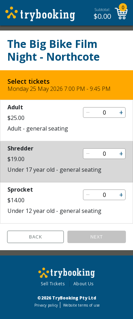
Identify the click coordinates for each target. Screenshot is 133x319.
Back (35, 236)
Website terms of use (81, 305)
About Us (83, 284)
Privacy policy (46, 305)
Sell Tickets (53, 284)
